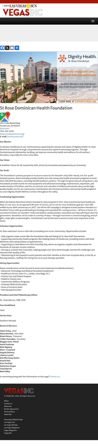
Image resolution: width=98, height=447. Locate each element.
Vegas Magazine (10, 430)
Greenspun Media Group (13, 419)
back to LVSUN (22, 6)
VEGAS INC (10, 396)
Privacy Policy (9, 412)
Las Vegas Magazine (12, 428)
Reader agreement (11, 409)
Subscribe (8, 414)
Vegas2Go (8, 433)
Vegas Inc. (19, 390)
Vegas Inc (22, 12)
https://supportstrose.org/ (12, 134)
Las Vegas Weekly (11, 425)
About (6, 401)
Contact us (55, 376)
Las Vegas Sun (9, 422)
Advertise (8, 406)
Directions (4, 128)
